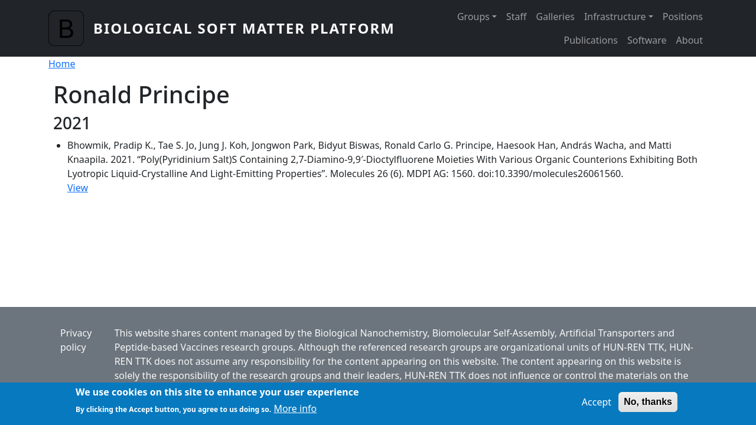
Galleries (555, 16)
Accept (596, 405)
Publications (591, 40)
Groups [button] (473, 16)
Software (647, 40)
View (77, 187)
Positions (683, 16)
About (689, 40)
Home (62, 63)
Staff (516, 16)
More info (295, 412)
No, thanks (648, 405)
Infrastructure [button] (615, 16)
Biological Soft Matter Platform (244, 28)
